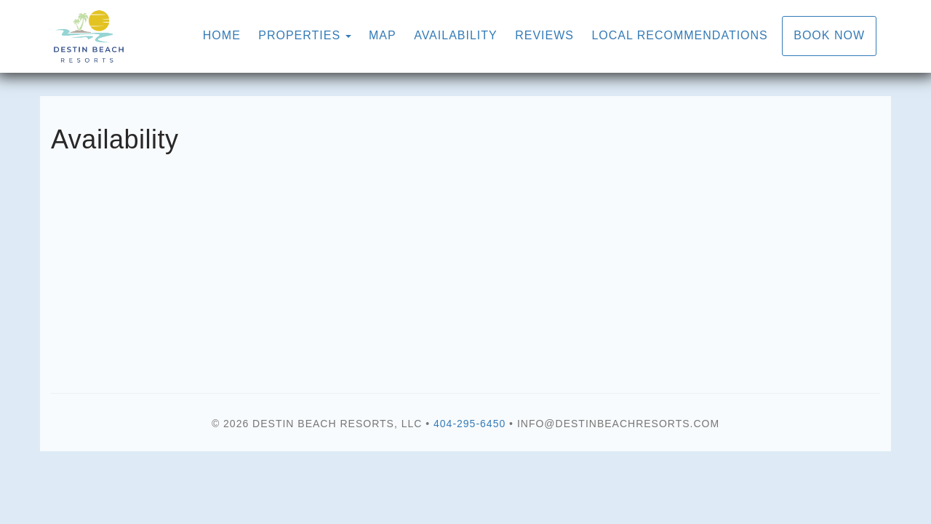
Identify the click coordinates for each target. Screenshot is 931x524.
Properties (299, 35)
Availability (456, 35)
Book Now (829, 35)
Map (382, 35)
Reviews (544, 35)
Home (222, 35)
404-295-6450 (469, 423)
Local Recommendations (679, 35)
